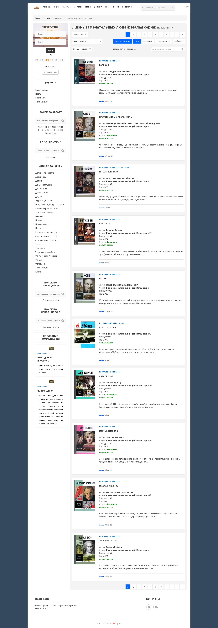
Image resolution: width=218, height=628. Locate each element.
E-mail (152, 607)
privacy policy (40, 608)
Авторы (78, 7)
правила (72, 605)
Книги (57, 7)
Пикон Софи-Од (114, 382)
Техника (39, 244)
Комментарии (42, 90)
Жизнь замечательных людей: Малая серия (127, 74)
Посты (38, 93)
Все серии (50, 157)
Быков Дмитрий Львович (118, 71)
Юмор (38, 271)
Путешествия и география (111, 323)
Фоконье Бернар (114, 230)
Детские (39, 180)
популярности (163, 41)
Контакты (127, 7)
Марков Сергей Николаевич (119, 492)
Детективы (40, 177)
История (125, 168)
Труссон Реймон (114, 547)
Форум (116, 7)
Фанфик (39, 260)
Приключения (42, 224)
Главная (46, 7)
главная (38, 605)
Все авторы (50, 133)
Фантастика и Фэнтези (46, 256)
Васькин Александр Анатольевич (122, 284)
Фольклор (40, 263)
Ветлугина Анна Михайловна (120, 178)
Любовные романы (44, 212)
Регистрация (50, 66)
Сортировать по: (122, 41)
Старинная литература (46, 240)
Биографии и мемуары (109, 61)
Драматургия (41, 192)
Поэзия (38, 220)
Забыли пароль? (50, 72)
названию (147, 41)
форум (45, 605)
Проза (38, 228)
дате (137, 41)
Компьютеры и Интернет (47, 208)
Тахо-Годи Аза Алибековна (119, 123)
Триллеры (40, 248)
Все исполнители (51, 327)
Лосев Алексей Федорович (147, 123)
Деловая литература (45, 173)
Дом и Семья (41, 188)
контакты (53, 605)
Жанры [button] (66, 7)
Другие (38, 196)
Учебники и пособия (45, 252)
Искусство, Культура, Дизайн (49, 204)
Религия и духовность (46, 232)
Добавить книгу (102, 7)
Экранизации (41, 101)
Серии (88, 7)
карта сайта (63, 605)
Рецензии (40, 97)
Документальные (43, 184)
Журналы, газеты (43, 200)
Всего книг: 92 (80, 34)
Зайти (51, 50)
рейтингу (178, 41)
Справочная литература (47, 236)
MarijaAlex (42, 353)
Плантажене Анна (115, 437)
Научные (39, 216)
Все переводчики (51, 300)
